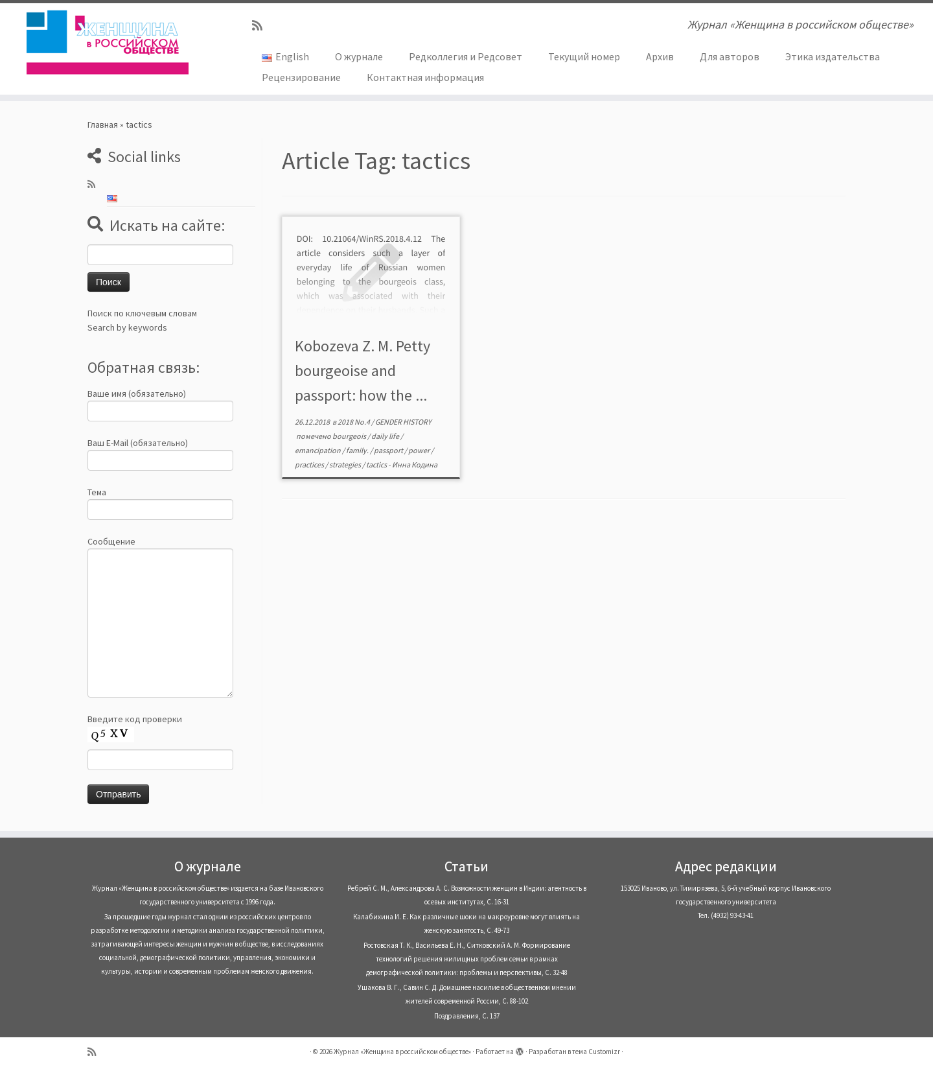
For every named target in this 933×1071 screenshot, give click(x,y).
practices (310, 464)
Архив (660, 56)
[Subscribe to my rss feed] (261, 25)
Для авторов (729, 56)
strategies (345, 464)
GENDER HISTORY (403, 422)
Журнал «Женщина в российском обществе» (402, 1051)
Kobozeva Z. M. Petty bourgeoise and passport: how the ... (362, 370)
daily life (385, 436)
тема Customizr (596, 1051)
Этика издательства (832, 56)
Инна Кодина (414, 464)
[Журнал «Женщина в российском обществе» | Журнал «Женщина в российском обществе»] (107, 42)
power (419, 450)
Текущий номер (584, 56)
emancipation (318, 450)
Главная (102, 124)
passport (389, 450)
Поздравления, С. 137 (467, 1015)
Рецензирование (301, 77)
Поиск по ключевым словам (142, 313)
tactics (377, 464)
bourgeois (349, 436)
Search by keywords (127, 327)
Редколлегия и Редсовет (465, 56)
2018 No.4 (354, 422)
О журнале (359, 56)
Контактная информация (425, 77)
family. (358, 450)
